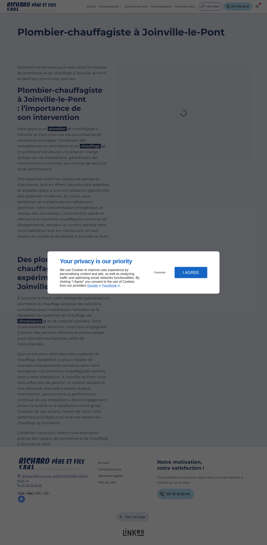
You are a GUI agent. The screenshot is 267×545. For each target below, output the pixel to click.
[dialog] (133, 272)
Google (92, 285)
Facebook (109, 285)
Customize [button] (160, 272)
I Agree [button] (191, 272)
